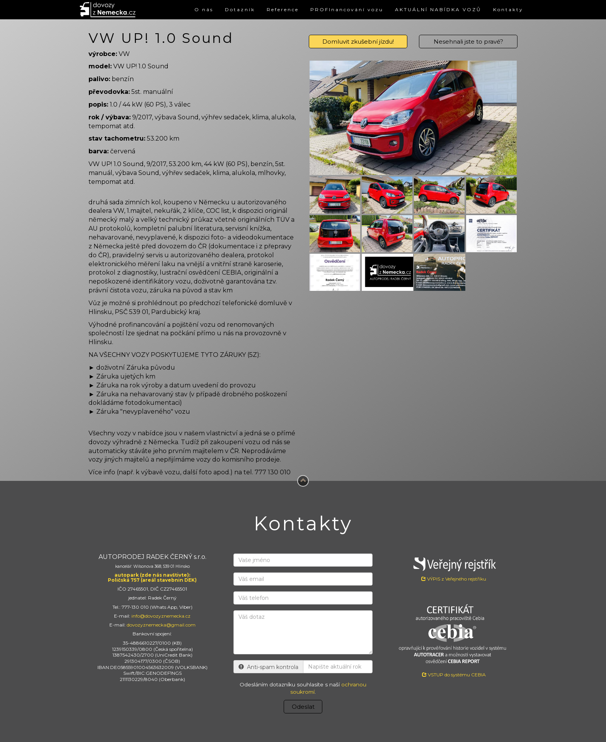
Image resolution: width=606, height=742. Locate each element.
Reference (283, 9)
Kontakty (508, 9)
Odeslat (303, 706)
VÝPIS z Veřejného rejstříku (453, 568)
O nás (203, 9)
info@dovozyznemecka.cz (161, 616)
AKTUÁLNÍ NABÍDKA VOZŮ (438, 9)
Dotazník (240, 9)
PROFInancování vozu (346, 9)
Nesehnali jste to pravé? (468, 41)
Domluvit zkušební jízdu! (358, 41)
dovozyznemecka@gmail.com (161, 625)
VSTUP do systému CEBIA (454, 674)
